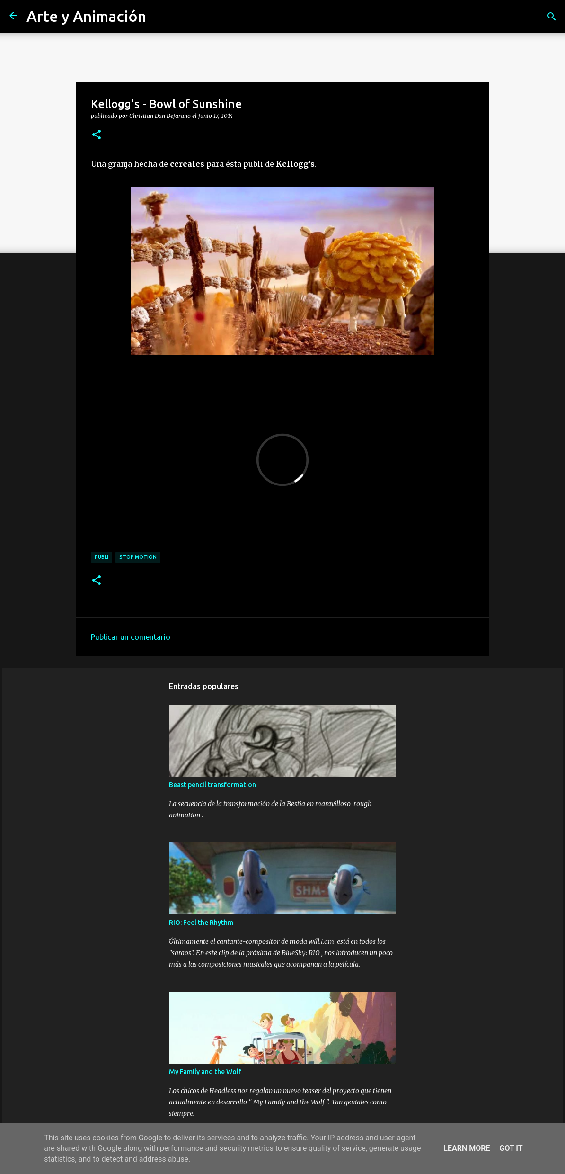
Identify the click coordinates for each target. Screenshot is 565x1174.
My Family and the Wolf (205, 1071)
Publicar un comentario (130, 637)
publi (101, 557)
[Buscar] (551, 16)
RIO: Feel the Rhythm (201, 922)
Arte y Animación (86, 16)
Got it (510, 1148)
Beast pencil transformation (212, 785)
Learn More (466, 1148)
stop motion (138, 557)
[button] (96, 135)
